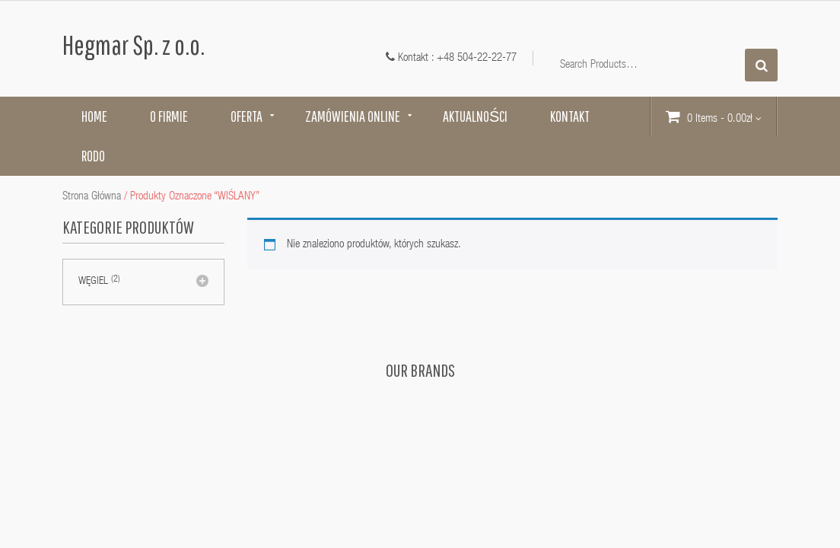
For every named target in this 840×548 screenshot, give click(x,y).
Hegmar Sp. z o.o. (133, 44)
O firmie (169, 116)
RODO (93, 155)
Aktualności (475, 116)
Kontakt (570, 116)
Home (94, 116)
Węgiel (93, 281)
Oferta (246, 116)
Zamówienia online (352, 116)
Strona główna (91, 196)
